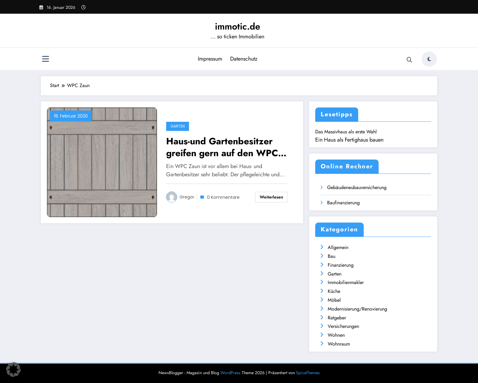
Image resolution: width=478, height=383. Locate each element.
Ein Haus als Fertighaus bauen (349, 140)
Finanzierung (341, 265)
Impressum (210, 59)
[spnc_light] (429, 59)
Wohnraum (339, 343)
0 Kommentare (223, 197)
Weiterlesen (271, 197)
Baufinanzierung (343, 202)
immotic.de (237, 26)
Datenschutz (243, 59)
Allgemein (338, 247)
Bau (331, 256)
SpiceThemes (308, 373)
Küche (334, 291)
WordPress (230, 373)
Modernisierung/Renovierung (357, 308)
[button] (13, 369)
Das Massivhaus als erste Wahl (346, 131)
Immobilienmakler (346, 282)
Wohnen (336, 335)
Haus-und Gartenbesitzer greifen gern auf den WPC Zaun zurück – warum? (222, 147)
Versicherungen (343, 326)
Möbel (334, 300)
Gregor (187, 197)
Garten (177, 126)
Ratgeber (337, 317)
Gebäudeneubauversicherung (357, 187)
